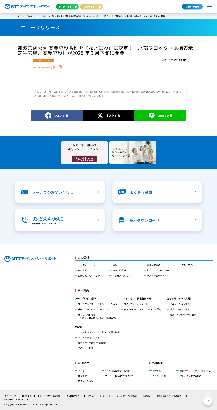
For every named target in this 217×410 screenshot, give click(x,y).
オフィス (82, 370)
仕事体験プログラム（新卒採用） (196, 370)
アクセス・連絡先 (121, 275)
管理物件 (83, 363)
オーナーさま (65, 6)
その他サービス (85, 348)
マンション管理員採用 (190, 375)
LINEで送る (164, 115)
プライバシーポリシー (97, 396)
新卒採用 (157, 370)
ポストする (113, 115)
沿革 (115, 265)
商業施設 (82, 375)
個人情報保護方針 (73, 396)
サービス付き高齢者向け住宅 (119, 375)
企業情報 (83, 257)
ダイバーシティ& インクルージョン (19, 399)
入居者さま (89, 6)
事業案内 (83, 290)
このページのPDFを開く (44, 67)
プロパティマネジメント (136, 304)
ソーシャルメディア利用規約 (125, 396)
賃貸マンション (85, 381)
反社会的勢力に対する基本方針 (170, 396)
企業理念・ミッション (89, 275)
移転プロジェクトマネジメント (93, 309)
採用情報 (158, 363)
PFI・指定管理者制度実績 (117, 370)
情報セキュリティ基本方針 (49, 396)
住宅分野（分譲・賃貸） (179, 298)
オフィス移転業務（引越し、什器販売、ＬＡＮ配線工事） (97, 316)
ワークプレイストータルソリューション (97, 304)
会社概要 (82, 270)
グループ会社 (188, 265)
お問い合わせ (192, 6)
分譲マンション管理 (180, 304)
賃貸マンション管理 (180, 309)
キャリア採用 (159, 375)
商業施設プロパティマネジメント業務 (142, 309)
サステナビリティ (155, 275)
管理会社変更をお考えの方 (183, 314)
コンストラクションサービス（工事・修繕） (99, 332)
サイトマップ (10, 396)
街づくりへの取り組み (158, 270)
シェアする (61, 115)
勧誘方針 (147, 396)
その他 (78, 326)
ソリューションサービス (90, 337)
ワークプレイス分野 (85, 298)
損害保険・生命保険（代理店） (93, 342)
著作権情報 (26, 396)
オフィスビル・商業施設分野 (136, 298)
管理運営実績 (153, 265)
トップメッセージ (86, 265)
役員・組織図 (119, 270)
